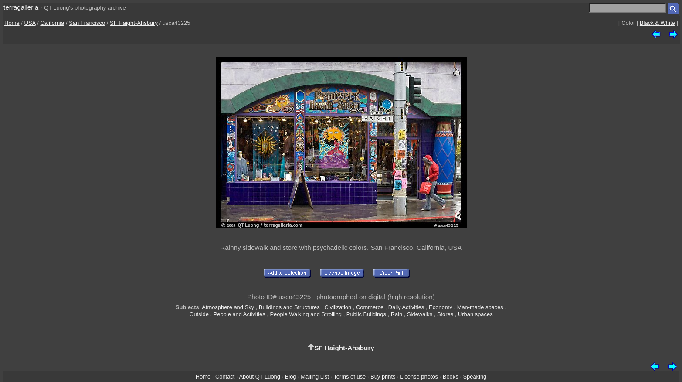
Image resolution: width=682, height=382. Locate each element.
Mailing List (315, 376)
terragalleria (20, 7)
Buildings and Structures (289, 307)
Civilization (338, 307)
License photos (419, 376)
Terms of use (349, 376)
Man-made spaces (480, 307)
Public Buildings (366, 314)
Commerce (369, 307)
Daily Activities (406, 307)
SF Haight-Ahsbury (134, 23)
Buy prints (382, 376)
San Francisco (87, 23)
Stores (445, 314)
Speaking (474, 376)
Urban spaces (475, 314)
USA (30, 23)
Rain (397, 314)
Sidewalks (419, 314)
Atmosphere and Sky (228, 307)
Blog (290, 376)
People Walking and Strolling (306, 314)
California (52, 23)
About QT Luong (259, 376)
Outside (198, 314)
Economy (440, 307)
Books (450, 376)
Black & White (657, 23)
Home (12, 23)
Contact (224, 376)
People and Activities (239, 314)
